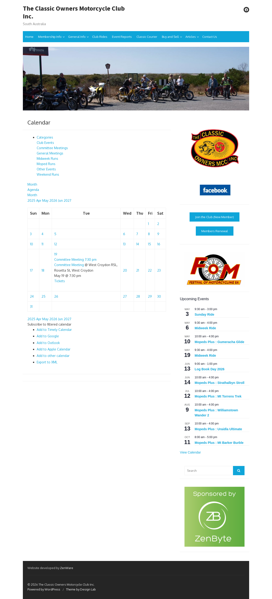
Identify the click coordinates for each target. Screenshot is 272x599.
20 (125, 270)
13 (124, 244)
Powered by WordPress (43, 589)
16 (158, 244)
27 (125, 296)
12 (55, 244)
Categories (45, 137)
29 (150, 296)
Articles (190, 37)
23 (159, 270)
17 (31, 270)
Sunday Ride (204, 314)
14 (137, 244)
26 (56, 296)
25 (43, 296)
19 (55, 254)
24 (32, 296)
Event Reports (122, 37)
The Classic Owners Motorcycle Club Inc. (74, 12)
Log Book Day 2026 (209, 369)
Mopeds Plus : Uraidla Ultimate (218, 429)
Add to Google (48, 336)
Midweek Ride (205, 328)
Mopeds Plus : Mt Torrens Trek (218, 396)
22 (150, 270)
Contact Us (209, 37)
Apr (39, 200)
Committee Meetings (52, 148)
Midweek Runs (47, 158)
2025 (31, 200)
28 (138, 296)
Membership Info (50, 37)
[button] (49, 324)
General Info (77, 37)
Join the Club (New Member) (214, 217)
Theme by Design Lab (81, 589)
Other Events (46, 169)
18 (43, 270)
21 (137, 270)
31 (31, 306)
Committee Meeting (69, 265)
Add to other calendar (53, 356)
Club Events (45, 143)
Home (29, 37)
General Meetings (50, 153)
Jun (61, 200)
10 (31, 244)
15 (149, 244)
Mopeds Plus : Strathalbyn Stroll (219, 383)
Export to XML (47, 362)
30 (159, 296)
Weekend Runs (48, 174)
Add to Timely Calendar (54, 330)
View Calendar (190, 452)
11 (42, 244)
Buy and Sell (170, 37)
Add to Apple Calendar (53, 349)
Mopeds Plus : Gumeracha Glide (219, 342)
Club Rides (99, 37)
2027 (67, 200)
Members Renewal (214, 231)
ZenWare (66, 568)
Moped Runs (46, 164)
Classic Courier (146, 37)
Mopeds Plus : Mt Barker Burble (219, 443)
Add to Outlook (48, 343)
